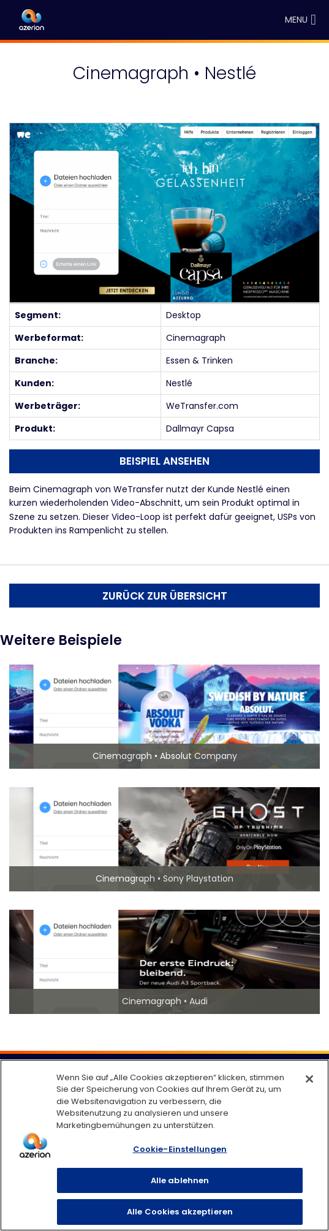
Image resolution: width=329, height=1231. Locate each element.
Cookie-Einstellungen (180, 1149)
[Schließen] (309, 1078)
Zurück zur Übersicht (164, 596)
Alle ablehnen (180, 1180)
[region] (164, 1145)
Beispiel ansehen (164, 461)
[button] (296, 20)
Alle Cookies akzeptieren (180, 1212)
